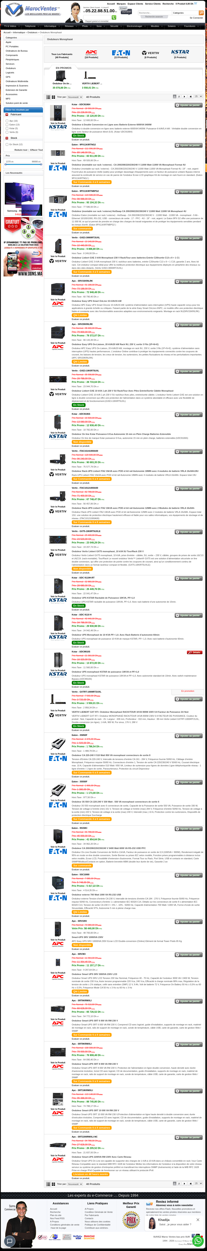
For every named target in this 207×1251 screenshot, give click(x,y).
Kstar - (81, 104)
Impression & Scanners (17, 85)
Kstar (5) (13, 128)
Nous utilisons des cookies (97, 1221)
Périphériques (12, 59)
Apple (8, 42)
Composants (12, 55)
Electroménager (134, 26)
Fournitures (189, 26)
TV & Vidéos (10, 26)
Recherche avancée (154, 17)
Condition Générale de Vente (99, 1212)
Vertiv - (86, 237)
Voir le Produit (58, 123)
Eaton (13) (14, 124)
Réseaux (69, 26)
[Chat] (9, 1241)
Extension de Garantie (16, 90)
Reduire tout (21, 150)
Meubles (155, 26)
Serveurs (10, 64)
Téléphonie (30, 26)
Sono (99, 26)
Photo (85, 26)
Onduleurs (32, 32)
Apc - (82, 281)
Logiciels (10, 72)
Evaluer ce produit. (81, 139)
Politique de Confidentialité (97, 1225)
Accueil (7, 32)
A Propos (89, 1209)
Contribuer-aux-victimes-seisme (96, 1229)
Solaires (172, 26)
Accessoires (11, 94)
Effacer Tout (36, 150)
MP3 (8, 98)
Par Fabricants (92, 1215)
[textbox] (155, 12)
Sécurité (114, 26)
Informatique (50, 26)
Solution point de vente (17, 103)
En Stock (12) (16, 144)
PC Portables (12, 46)
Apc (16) (13, 121)
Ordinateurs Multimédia (17, 81)
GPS (8, 77)
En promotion (187, 691)
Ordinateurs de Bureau (17, 51)
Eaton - (84, 144)
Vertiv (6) (13, 132)
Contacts (89, 1218)
